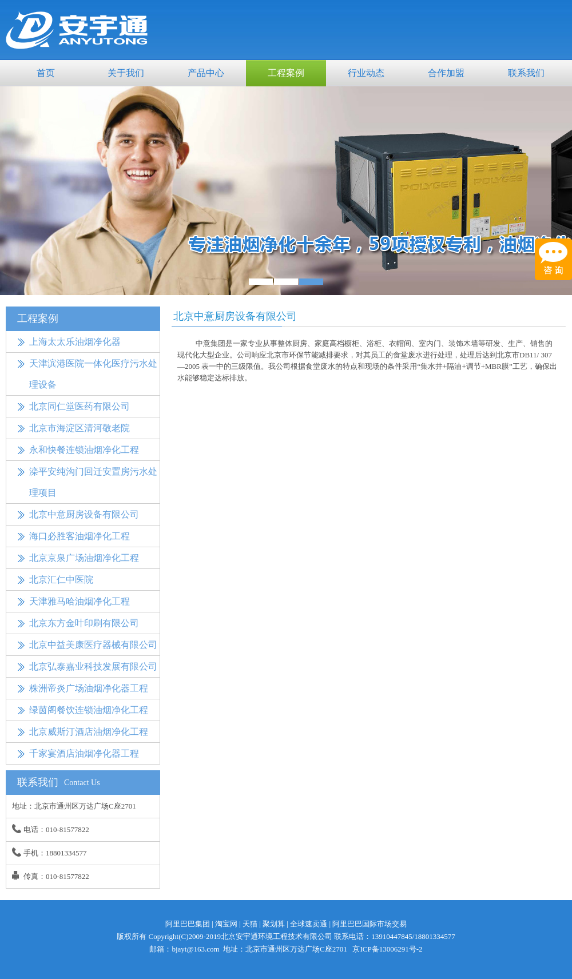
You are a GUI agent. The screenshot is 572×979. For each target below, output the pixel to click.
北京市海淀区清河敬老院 (79, 428)
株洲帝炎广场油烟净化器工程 (88, 688)
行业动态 (366, 73)
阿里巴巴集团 (187, 924)
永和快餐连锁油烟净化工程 (84, 450)
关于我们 (126, 73)
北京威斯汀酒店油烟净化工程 (88, 732)
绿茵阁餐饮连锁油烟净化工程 (88, 710)
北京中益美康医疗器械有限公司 (93, 645)
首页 (46, 73)
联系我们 (526, 73)
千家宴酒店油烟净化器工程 (84, 753)
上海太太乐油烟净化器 (75, 342)
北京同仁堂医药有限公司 (79, 406)
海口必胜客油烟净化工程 (79, 536)
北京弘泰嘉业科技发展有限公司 (93, 666)
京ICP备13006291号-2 (387, 949)
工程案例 (286, 73)
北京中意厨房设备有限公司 (84, 514)
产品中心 (206, 73)
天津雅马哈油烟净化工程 (79, 601)
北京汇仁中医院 (61, 579)
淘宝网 (226, 924)
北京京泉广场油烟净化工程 (84, 558)
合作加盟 (446, 73)
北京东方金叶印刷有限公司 (84, 623)
